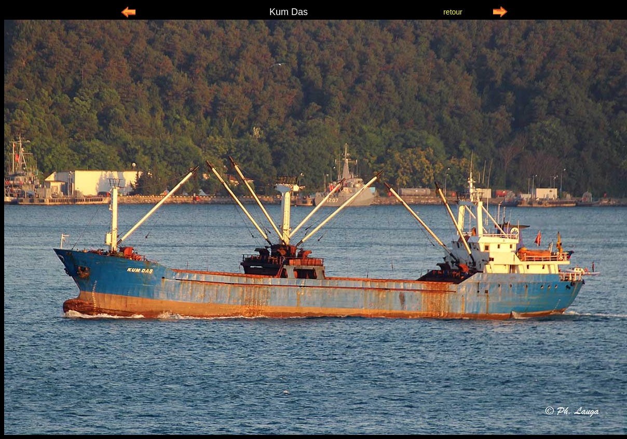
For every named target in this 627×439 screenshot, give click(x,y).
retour (452, 12)
